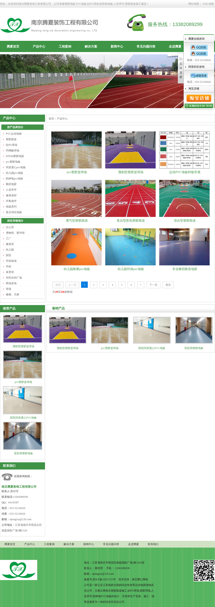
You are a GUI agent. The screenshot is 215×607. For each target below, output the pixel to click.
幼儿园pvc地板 (14, 173)
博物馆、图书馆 (15, 232)
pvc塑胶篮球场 (23, 382)
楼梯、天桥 (12, 294)
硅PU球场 (11, 144)
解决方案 (91, 46)
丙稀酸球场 (12, 150)
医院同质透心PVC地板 (23, 417)
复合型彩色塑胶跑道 (131, 220)
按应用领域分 (15, 220)
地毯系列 (11, 206)
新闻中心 (117, 46)
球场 (8, 288)
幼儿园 (10, 249)
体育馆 (10, 272)
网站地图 (193, 3)
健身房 (10, 244)
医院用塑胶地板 (23, 453)
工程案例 (65, 46)
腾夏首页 (13, 46)
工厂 (8, 238)
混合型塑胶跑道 (185, 220)
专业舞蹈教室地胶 (184, 269)
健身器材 (11, 195)
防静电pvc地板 (14, 178)
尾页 (168, 284)
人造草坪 (11, 189)
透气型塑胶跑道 (77, 220)
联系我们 (9, 465)
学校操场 (11, 260)
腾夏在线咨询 (196, 38)
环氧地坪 (11, 201)
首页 (51, 118)
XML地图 (208, 3)
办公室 (10, 227)
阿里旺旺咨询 (196, 66)
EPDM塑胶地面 (15, 156)
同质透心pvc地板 (16, 167)
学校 (8, 266)
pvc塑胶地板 (13, 161)
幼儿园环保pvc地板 (131, 269)
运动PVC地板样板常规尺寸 (184, 172)
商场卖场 (11, 283)
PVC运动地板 (14, 133)
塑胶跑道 (11, 139)
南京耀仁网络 (140, 579)
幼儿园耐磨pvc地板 (77, 269)
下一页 (153, 284)
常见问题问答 (146, 46)
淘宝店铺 (193, 88)
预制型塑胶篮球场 (23, 346)
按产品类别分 (15, 127)
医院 (8, 255)
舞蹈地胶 (11, 184)
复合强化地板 (14, 212)
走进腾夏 (175, 46)
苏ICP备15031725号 (104, 579)
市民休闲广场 (14, 277)
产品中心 (39, 46)
